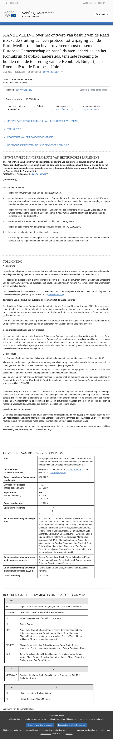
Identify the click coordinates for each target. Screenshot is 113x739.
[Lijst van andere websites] (96, 3)
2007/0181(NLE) (50, 72)
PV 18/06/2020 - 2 (64, 109)
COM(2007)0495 (74, 469)
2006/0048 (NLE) (56, 294)
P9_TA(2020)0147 (91, 109)
